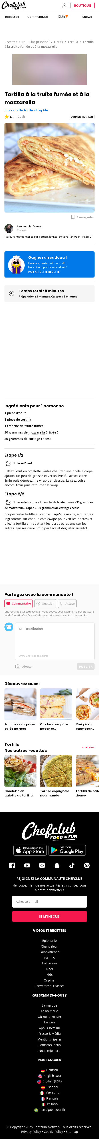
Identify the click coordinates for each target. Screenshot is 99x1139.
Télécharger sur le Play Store (67, 850)
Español (49, 1087)
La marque (49, 1005)
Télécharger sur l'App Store (30, 850)
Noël (49, 969)
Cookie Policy (53, 1131)
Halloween (49, 963)
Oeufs (58, 42)
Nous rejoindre (49, 1050)
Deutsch (49, 1070)
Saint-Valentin (50, 952)
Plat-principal (39, 42)
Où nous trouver (49, 1017)
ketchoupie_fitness (29, 226)
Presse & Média (49, 1033)
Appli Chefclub (49, 1028)
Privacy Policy (31, 1131)
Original (49, 980)
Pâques (49, 958)
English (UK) (49, 1076)
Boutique (82, 5)
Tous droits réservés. (76, 1127)
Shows (87, 17)
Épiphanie (49, 940)
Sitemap (72, 1131)
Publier (86, 666)
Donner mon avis (82, 116)
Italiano (50, 1104)
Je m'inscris (49, 916)
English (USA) (49, 1081)
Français (49, 1098)
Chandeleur (49, 946)
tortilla (26, 419)
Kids (49, 974)
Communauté (37, 17)
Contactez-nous (49, 1045)
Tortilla (73, 42)
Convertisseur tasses (49, 986)
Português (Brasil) (49, 1109)
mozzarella (36, 432)
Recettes (12, 17)
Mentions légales (49, 1039)
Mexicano (49, 1092)
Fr (23, 42)
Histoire (49, 1022)
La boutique (49, 1011)
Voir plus (88, 747)
